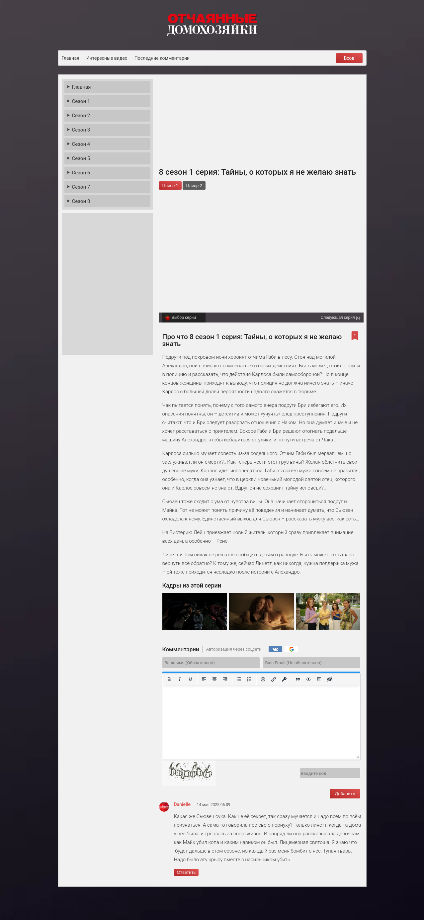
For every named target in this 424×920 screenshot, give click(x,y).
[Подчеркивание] (190, 679)
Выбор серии (184, 317)
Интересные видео (106, 58)
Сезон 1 (81, 101)
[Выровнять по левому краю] (204, 679)
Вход (349, 58)
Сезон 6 (81, 173)
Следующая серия (337, 317)
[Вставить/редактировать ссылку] (273, 679)
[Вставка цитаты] (298, 679)
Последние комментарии (162, 58)
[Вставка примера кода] (308, 679)
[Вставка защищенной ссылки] (284, 679)
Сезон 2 (81, 116)
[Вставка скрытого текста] (329, 679)
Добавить (345, 793)
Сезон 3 (81, 130)
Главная (81, 87)
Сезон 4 (81, 144)
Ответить (186, 872)
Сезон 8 (81, 201)
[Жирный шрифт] (169, 679)
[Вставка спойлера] (319, 679)
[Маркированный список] (238, 679)
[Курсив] (179, 679)
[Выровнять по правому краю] (225, 679)
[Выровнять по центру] (214, 679)
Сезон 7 (81, 187)
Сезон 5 (81, 158)
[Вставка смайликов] (263, 679)
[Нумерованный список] (249, 679)
